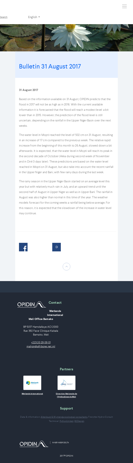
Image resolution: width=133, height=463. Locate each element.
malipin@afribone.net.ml (41, 346)
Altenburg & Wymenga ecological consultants (64, 416)
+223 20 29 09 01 (41, 342)
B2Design (79, 421)
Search (4, 17)
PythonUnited (67, 421)
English (33, 17)
